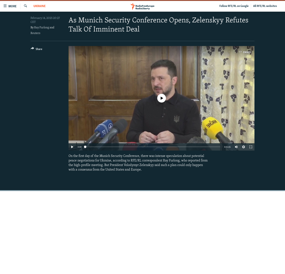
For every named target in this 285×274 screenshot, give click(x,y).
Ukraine (39, 6)
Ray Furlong (41, 27)
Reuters (35, 33)
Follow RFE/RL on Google (234, 6)
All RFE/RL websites (265, 6)
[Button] (36, 49)
